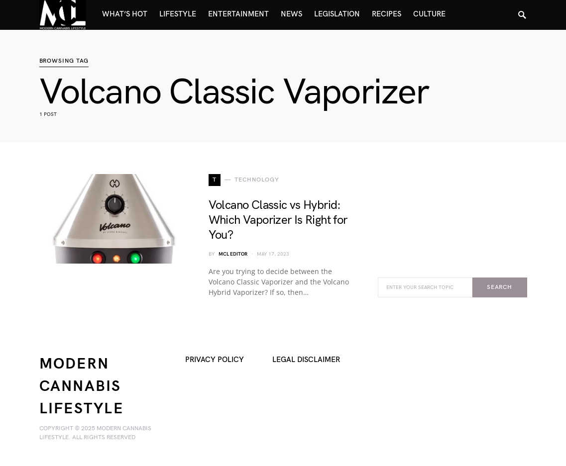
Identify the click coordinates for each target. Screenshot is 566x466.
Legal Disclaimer (306, 360)
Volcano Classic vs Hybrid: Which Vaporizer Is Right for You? (278, 220)
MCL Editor (233, 254)
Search (499, 287)
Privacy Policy (214, 360)
